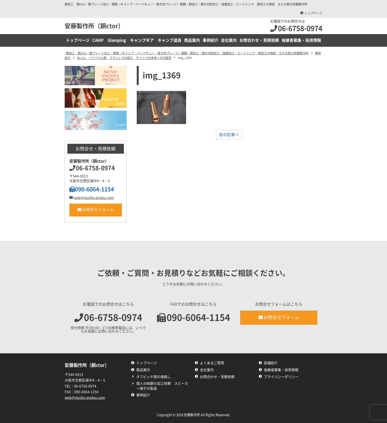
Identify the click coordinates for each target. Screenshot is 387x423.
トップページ (313, 13)
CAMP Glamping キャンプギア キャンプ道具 (136, 40)
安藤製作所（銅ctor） (94, 26)
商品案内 (192, 40)
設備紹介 (271, 363)
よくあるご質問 (212, 363)
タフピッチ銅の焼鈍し (153, 377)
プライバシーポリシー (281, 377)
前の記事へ (229, 135)
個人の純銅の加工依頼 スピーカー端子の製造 (162, 386)
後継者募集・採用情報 (301, 40)
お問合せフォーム (95, 210)
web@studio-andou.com (91, 197)
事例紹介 (210, 40)
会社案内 (229, 40)
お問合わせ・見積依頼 (259, 40)
